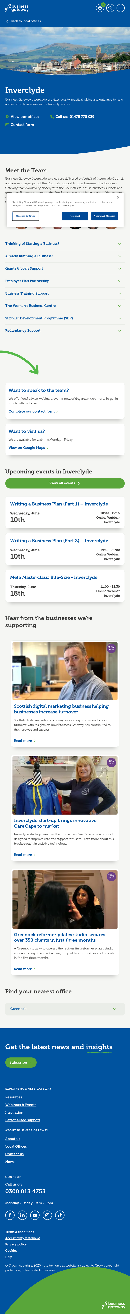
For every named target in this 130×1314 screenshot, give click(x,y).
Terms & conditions (19, 1232)
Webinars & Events (20, 1105)
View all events (65, 483)
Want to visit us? (27, 431)
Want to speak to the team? (39, 390)
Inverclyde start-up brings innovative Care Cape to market (55, 823)
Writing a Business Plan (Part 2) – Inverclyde (59, 540)
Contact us (14, 1154)
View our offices (22, 117)
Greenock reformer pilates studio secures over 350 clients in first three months (59, 937)
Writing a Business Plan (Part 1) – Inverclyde (59, 504)
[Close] (118, 197)
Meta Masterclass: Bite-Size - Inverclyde (53, 577)
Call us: (72, 117)
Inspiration (14, 1112)
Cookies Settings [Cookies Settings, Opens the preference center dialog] (25, 216)
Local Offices (16, 1146)
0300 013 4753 (25, 1191)
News (9, 1162)
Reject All (75, 216)
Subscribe (21, 1062)
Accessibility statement (22, 1238)
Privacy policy (16, 1244)
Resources (13, 1097)
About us (12, 1139)
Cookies (11, 1250)
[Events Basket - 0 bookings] (100, 8)
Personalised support (22, 1120)
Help (8, 1257)
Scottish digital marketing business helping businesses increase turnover (61, 709)
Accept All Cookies (104, 216)
